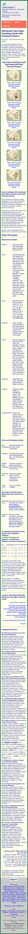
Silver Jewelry (11, 897)
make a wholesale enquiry (15, 505)
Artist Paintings (19, 889)
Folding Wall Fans (8, 889)
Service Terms (13, 912)
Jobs (14, 906)
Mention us (20, 906)
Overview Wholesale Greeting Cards (14, 620)
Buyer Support (21, 911)
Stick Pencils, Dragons (9, 899)
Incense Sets (11, 894)
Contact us (14, 914)
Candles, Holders (14, 892)
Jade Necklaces (21, 894)
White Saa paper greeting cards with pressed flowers (14, 85)
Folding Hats (20, 888)
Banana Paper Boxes (10, 891)
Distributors (11, 911)
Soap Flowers (21, 897)
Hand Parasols (7, 886)
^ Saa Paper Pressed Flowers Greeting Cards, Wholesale (17, 606)
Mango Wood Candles (9, 896)
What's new (8, 906)
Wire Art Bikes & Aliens (13, 901)
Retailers (4, 911)
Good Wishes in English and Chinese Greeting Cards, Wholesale (14, 609)
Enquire (23, 623)
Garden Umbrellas (18, 886)
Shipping (5, 912)
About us (22, 912)
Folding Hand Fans (9, 888)
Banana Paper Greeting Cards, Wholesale (19, 616)
